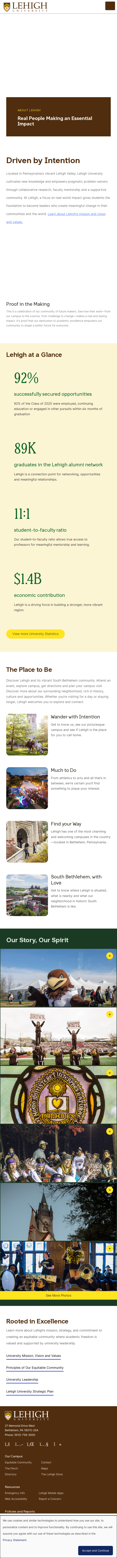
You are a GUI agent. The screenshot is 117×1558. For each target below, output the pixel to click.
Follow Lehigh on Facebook (10, 1445)
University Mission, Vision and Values (33, 1356)
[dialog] (58, 1536)
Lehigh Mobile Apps (51, 1493)
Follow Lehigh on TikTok (60, 1445)
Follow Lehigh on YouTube (47, 1445)
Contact (46, 1462)
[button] (58, 977)
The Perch (11, 1468)
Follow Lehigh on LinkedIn (33, 1445)
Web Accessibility (16, 1499)
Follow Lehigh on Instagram (21, 1445)
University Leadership (22, 1379)
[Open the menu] (110, 6)
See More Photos (58, 1295)
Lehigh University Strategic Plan (29, 1391)
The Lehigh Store (52, 1474)
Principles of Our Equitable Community (35, 1367)
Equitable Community (18, 1462)
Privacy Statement (14, 1540)
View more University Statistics (35, 634)
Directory (11, 1474)
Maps (44, 1468)
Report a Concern (50, 1499)
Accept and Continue (95, 1550)
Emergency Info (15, 1493)
